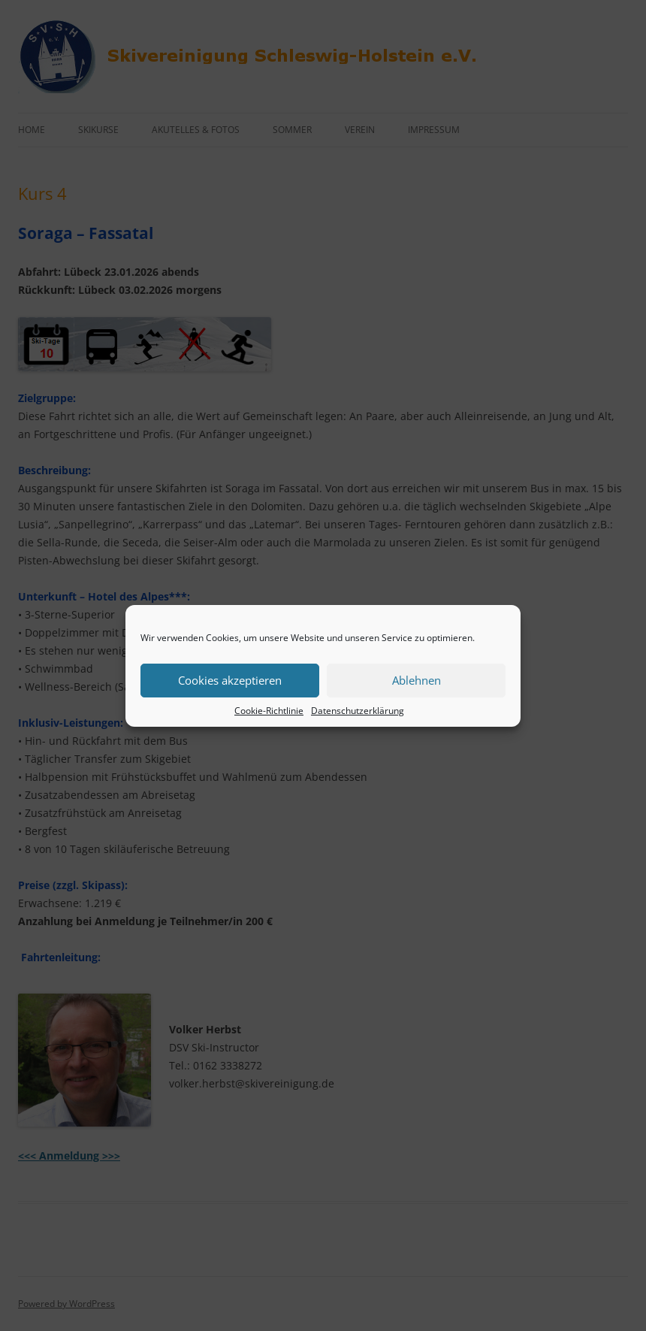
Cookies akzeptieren (230, 680)
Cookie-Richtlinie (268, 710)
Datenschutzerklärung (357, 710)
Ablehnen (416, 680)
